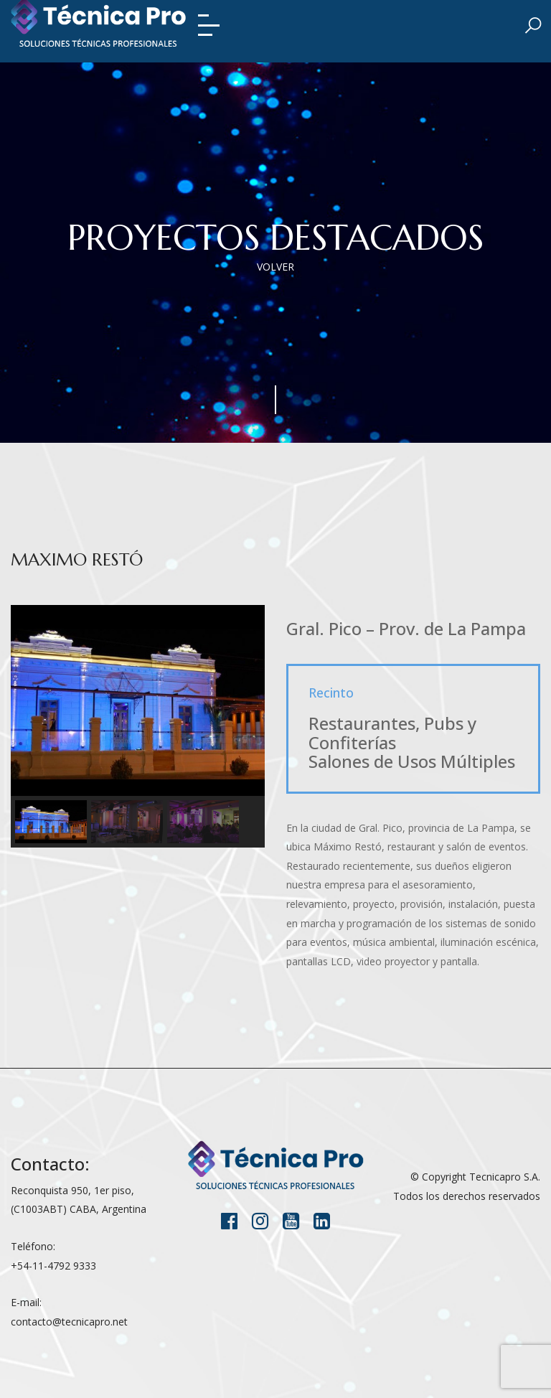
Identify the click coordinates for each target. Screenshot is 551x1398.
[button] (51, 821)
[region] (138, 726)
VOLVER (275, 266)
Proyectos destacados (275, 237)
